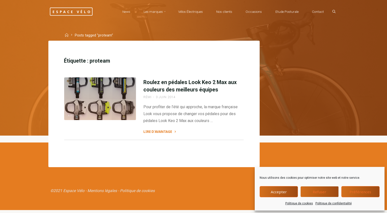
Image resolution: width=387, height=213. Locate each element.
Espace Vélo (74, 11)
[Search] (333, 12)
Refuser (319, 191)
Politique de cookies (299, 203)
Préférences (360, 191)
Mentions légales (102, 193)
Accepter (279, 191)
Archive (75, 133)
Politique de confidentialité (333, 203)
